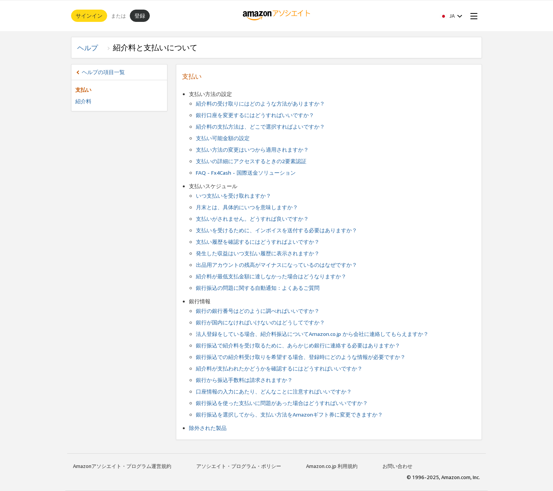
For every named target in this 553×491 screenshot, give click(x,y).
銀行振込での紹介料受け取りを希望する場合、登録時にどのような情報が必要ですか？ (301, 357)
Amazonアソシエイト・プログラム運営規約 (122, 466)
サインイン (89, 15)
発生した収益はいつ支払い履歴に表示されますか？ (258, 253)
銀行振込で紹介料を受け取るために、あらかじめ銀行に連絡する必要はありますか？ (298, 345)
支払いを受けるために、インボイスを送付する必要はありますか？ (276, 230)
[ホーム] (276, 15)
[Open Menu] (472, 15)
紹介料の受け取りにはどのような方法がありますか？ (260, 103)
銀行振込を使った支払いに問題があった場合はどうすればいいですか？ (282, 403)
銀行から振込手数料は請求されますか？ (244, 380)
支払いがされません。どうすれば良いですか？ (252, 218)
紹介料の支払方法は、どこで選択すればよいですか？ (260, 126)
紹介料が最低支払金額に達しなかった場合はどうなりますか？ (271, 276)
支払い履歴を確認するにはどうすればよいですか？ (258, 241)
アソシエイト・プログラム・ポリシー (238, 466)
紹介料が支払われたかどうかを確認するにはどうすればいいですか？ (279, 368)
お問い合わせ (397, 466)
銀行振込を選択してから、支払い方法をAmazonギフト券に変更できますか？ (289, 414)
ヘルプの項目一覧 (103, 72)
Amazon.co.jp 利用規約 (332, 466)
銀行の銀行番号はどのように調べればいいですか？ (258, 310)
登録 (139, 15)
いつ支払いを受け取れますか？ (233, 195)
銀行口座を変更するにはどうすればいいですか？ (255, 115)
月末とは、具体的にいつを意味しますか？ (247, 207)
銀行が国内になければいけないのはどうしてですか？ (260, 322)
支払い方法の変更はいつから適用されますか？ (252, 149)
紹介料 (83, 101)
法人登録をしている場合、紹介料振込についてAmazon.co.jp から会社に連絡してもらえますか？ (312, 334)
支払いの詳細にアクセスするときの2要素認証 (251, 161)
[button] (451, 15)
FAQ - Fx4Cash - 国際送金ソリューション (246, 172)
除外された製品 (208, 428)
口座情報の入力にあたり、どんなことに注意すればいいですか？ (274, 391)
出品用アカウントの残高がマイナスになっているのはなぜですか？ (276, 264)
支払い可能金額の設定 (223, 138)
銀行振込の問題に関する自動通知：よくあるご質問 (258, 287)
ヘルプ (91, 47)
